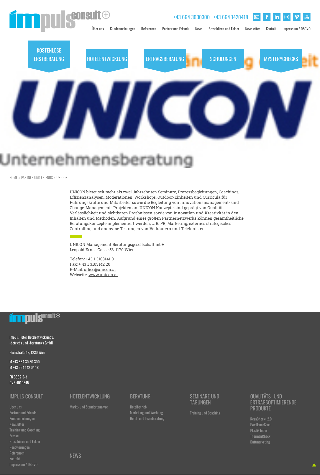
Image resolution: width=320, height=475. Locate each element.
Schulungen (223, 58)
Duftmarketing (260, 441)
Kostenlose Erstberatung (49, 54)
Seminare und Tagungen (204, 399)
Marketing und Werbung (146, 412)
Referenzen (148, 28)
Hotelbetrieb (138, 406)
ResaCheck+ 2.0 (261, 418)
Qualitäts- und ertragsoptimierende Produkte (272, 402)
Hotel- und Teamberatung (147, 418)
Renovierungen (20, 447)
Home (14, 177)
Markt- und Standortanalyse (89, 406)
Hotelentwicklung (107, 58)
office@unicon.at (100, 269)
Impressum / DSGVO (296, 28)
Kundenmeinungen (122, 28)
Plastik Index (259, 430)
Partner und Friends (175, 28)
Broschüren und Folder (223, 28)
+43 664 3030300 (192, 16)
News (198, 28)
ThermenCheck (260, 436)
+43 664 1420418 (231, 16)
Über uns (98, 28)
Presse (14, 435)
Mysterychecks (281, 58)
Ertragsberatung (165, 58)
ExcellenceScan (260, 424)
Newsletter (252, 28)
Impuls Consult (26, 396)
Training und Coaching (25, 429)
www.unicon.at (103, 274)
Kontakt (271, 28)
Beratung (140, 396)
